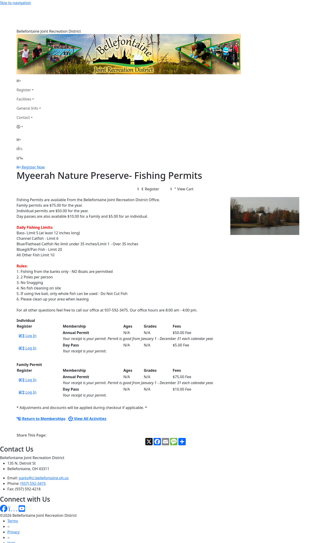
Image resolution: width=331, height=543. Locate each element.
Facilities (24, 76)
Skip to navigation (15, 2)
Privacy (13, 509)
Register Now (33, 144)
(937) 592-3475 (33, 460)
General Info (27, 85)
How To (13, 531)
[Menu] (20, 135)
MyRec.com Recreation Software (49, 540)
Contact (23, 94)
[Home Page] (29, 57)
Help (11, 520)
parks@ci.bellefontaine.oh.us (44, 454)
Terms (12, 497)
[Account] (29, 103)
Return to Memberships (41, 395)
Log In (27, 312)
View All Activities (87, 395)
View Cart (182, 166)
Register (24, 66)
